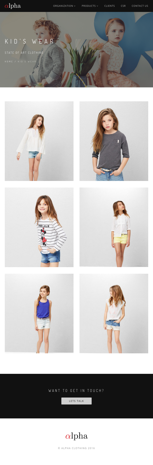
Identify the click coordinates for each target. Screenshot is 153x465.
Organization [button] (64, 6)
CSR (123, 6)
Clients (109, 6)
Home (9, 61)
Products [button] (90, 6)
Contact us (140, 6)
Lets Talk (76, 401)
